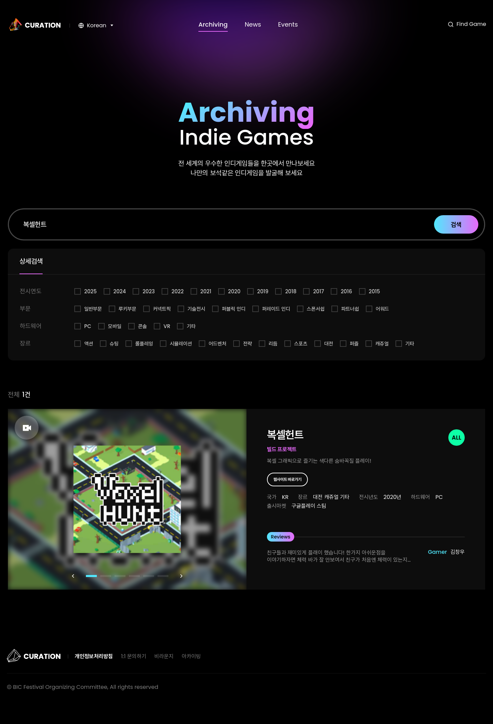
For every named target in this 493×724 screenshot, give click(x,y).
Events (288, 24)
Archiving (213, 24)
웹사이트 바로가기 (287, 479)
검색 (456, 224)
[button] (73, 576)
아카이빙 (191, 656)
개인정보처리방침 (94, 656)
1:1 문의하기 (133, 656)
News (253, 24)
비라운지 (164, 656)
